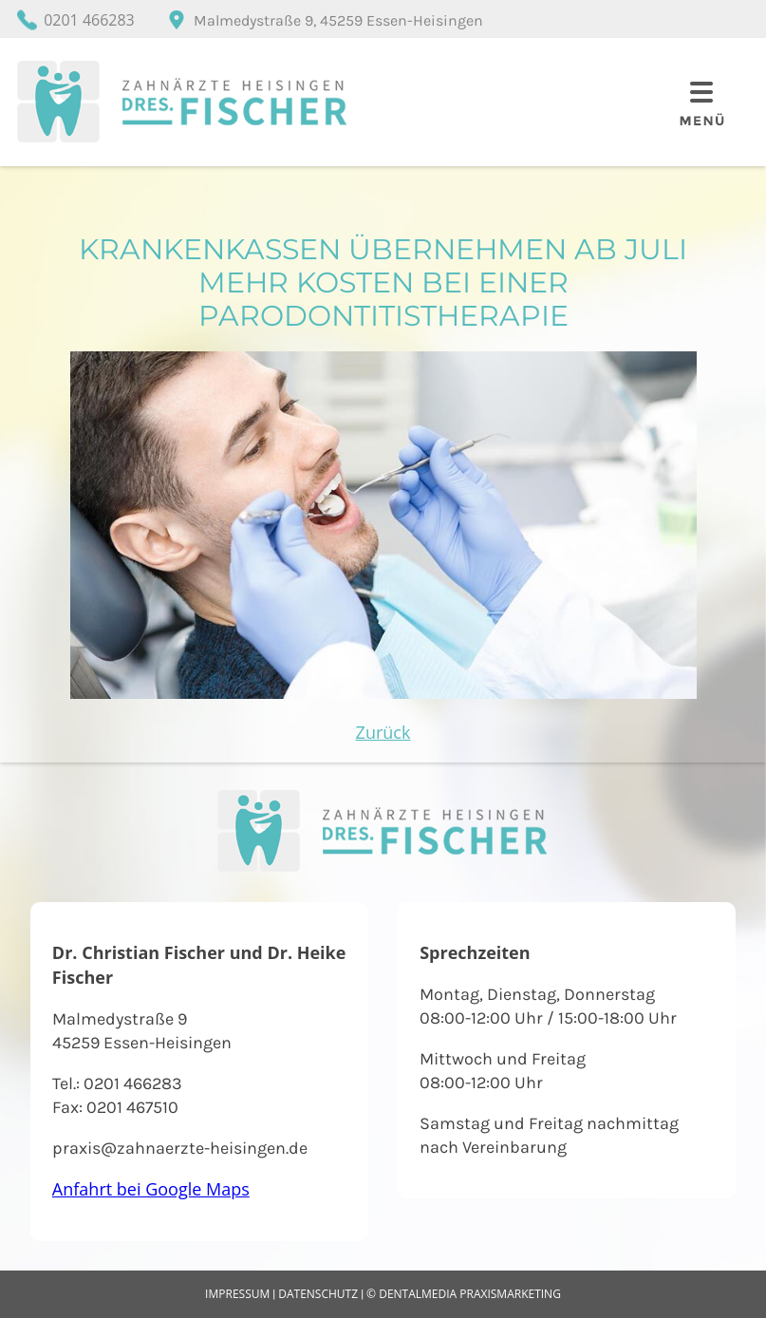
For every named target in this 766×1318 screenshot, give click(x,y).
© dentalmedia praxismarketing (463, 1294)
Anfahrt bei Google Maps (151, 1188)
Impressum (237, 1294)
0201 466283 (89, 19)
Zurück (383, 732)
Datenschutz (318, 1294)
